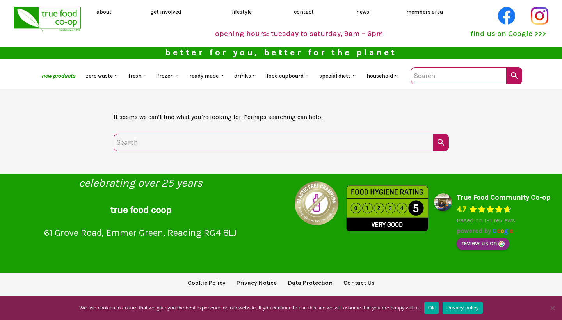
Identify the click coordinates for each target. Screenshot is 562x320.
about (105, 12)
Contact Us (369, 289)
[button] (105, 79)
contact (305, 12)
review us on (483, 248)
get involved (167, 12)
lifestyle (242, 12)
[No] (552, 308)
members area (426, 12)
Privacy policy (462, 308)
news (362, 12)
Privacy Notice (253, 289)
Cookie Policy (196, 289)
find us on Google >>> (505, 35)
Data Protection (314, 289)
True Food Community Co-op (503, 203)
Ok (431, 308)
